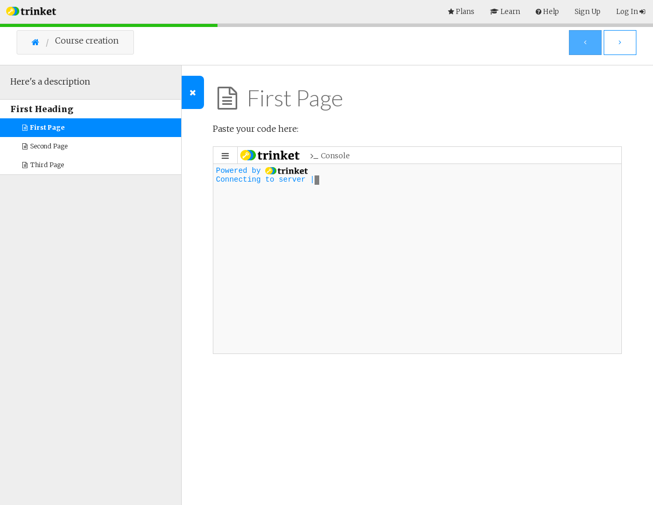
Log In (630, 11)
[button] (31, 10)
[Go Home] (43, 42)
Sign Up (588, 11)
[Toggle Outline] (193, 92)
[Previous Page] (585, 42)
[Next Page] (620, 42)
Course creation (87, 41)
